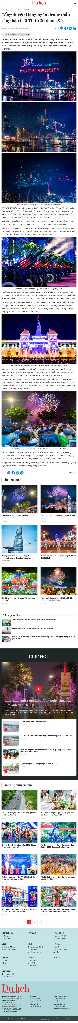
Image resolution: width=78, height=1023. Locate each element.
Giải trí (5, 959)
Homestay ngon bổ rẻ (35, 948)
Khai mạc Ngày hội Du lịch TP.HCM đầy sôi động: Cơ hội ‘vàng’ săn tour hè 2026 (19, 879)
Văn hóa (5, 962)
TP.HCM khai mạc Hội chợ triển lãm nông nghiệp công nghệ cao (34, 620)
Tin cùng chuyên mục (18, 785)
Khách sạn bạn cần (34, 953)
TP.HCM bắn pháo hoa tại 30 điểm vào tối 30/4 (18, 517)
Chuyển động (7, 934)
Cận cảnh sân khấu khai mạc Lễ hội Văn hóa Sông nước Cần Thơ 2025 (46, 736)
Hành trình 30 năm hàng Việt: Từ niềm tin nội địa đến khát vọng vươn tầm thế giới (19, 911)
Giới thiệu (5, 1020)
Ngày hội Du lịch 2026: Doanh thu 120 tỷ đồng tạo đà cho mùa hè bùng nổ (19, 847)
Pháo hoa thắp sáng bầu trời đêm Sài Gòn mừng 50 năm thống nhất (57, 599)
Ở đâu (30, 945)
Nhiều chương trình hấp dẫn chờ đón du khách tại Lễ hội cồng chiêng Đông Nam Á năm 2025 (46, 751)
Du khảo (57, 945)
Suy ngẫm (32, 934)
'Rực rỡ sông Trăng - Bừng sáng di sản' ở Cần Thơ (38, 764)
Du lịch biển (13, 10)
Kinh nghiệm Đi (33, 962)
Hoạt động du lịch (8, 976)
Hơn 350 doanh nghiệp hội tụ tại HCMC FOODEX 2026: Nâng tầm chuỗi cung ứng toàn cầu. (58, 911)
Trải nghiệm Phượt (60, 951)
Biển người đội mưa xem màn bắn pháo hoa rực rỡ (58, 517)
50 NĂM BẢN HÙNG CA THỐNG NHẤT (17, 34)
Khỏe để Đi (31, 964)
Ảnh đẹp (57, 953)
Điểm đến (57, 948)
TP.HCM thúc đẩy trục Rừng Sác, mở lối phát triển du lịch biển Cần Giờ (19, 814)
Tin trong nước (7, 937)
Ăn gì (4, 945)
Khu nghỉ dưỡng (33, 951)
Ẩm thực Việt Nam (8, 948)
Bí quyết (31, 959)
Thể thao (5, 967)
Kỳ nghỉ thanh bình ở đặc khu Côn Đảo (34, 722)
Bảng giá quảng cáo (19, 1020)
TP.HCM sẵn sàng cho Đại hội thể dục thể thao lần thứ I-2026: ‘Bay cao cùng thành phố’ (57, 847)
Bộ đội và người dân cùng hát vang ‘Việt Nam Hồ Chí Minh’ (57, 557)
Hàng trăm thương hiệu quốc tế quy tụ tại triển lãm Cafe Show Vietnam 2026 (57, 814)
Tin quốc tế (6, 939)
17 (49, 923)
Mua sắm (57, 959)
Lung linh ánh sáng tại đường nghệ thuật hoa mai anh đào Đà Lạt (39, 703)
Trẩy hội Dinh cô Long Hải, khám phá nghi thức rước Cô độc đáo (57, 879)
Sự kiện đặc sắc (7, 978)
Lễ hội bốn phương (60, 939)
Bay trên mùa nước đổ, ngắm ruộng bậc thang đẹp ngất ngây (33, 628)
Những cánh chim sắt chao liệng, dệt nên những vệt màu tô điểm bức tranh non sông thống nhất (19, 558)
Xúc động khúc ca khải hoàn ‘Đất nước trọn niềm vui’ (19, 599)
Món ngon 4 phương (9, 951)
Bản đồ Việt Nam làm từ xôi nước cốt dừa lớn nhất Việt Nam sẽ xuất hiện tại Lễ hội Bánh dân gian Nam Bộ (43, 638)
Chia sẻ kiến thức (34, 967)
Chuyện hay (6, 973)
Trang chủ (5, 10)
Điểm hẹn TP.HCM (23, 10)
